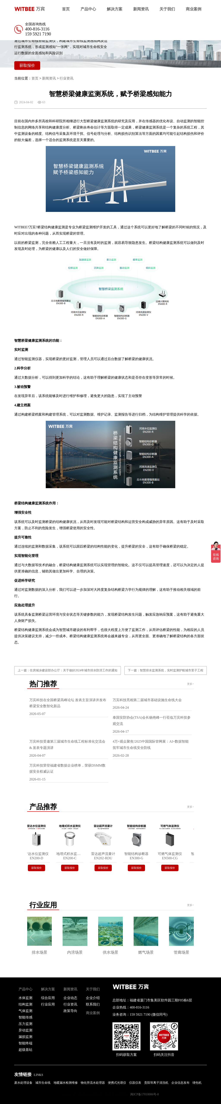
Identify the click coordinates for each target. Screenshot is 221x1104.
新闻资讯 (141, 9)
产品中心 (88, 9)
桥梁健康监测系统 (100, 121)
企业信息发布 (180, 1082)
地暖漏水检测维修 (66, 1082)
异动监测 (25, 1030)
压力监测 (25, 1024)
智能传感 (25, 1017)
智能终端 (25, 1043)
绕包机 (197, 1082)
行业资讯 (66, 78)
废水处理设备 (23, 1082)
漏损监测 (25, 1037)
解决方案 (114, 9)
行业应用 (48, 1004)
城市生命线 (43, 1082)
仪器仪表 (135, 1082)
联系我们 (93, 1004)
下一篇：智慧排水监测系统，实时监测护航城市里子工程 (165, 670)
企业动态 (70, 998)
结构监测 (25, 1004)
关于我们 (167, 9)
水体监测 (25, 998)
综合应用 (48, 998)
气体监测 (25, 1011)
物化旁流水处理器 (93, 1082)
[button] (189, 937)
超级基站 (25, 1050)
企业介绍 (93, 998)
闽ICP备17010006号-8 (144, 1094)
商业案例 (193, 9)
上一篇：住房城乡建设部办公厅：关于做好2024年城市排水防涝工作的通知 (67, 670)
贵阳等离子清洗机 (156, 1082)
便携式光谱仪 (117, 1082)
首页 (66, 9)
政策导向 (70, 1011)
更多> (190, 683)
